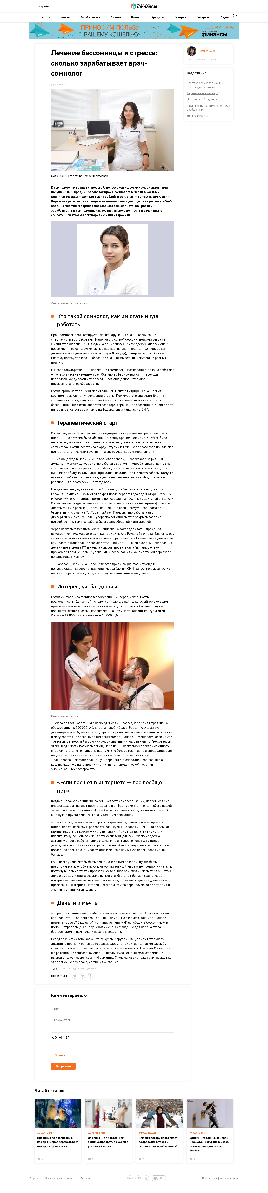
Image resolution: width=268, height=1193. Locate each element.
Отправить (58, 1071)
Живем (65, 21)
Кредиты (157, 21)
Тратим (116, 21)
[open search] (235, 21)
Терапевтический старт (207, 98)
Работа (60, 973)
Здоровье (73, 973)
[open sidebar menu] (32, 21)
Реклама (86, 1184)
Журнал (43, 7)
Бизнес (136, 21)
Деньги (86, 973)
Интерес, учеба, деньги (207, 104)
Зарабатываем (91, 21)
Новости (44, 21)
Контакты (71, 1184)
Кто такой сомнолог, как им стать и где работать (210, 90)
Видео (225, 21)
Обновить (56, 1060)
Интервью (203, 21)
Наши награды (53, 1184)
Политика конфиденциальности (220, 1184)
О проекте (35, 1184)
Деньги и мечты (203, 120)
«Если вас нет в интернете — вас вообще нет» (213, 112)
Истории (180, 21)
